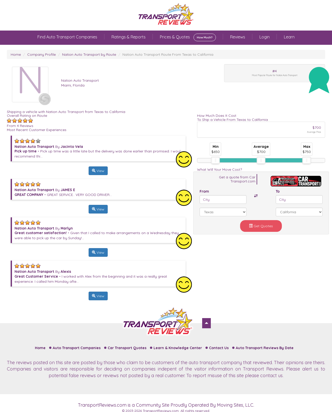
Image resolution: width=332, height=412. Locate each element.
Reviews (237, 36)
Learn (289, 36)
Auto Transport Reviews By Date (265, 348)
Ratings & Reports (129, 36)
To (278, 191)
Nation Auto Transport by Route (89, 54)
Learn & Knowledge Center (178, 348)
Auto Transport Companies (77, 348)
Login (264, 36)
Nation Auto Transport (80, 80)
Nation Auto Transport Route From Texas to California (167, 54)
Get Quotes (261, 226)
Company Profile (41, 54)
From (204, 191)
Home (16, 54)
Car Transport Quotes (127, 348)
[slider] (215, 160)
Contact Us (219, 348)
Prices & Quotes (188, 37)
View (98, 170)
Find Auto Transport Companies (67, 36)
